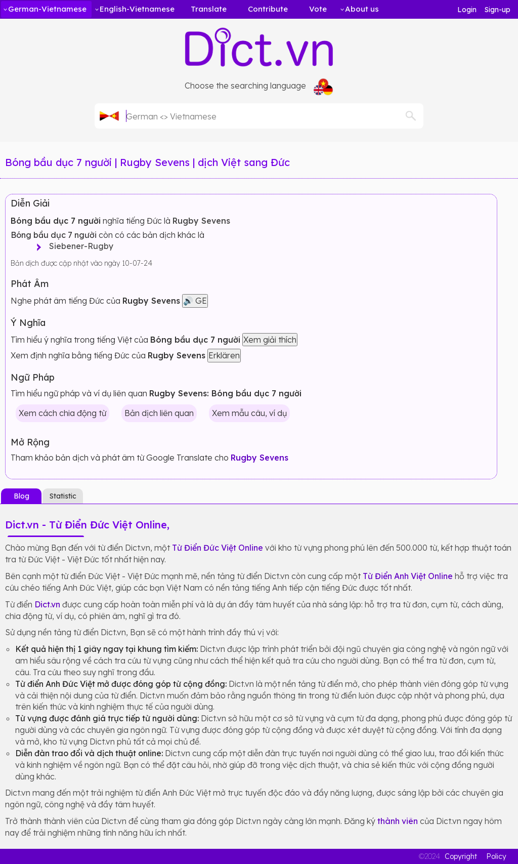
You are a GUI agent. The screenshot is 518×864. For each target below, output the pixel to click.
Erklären (224, 355)
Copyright (461, 856)
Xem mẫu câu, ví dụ (249, 413)
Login (467, 9)
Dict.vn (47, 604)
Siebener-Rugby (78, 246)
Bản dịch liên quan (159, 413)
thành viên (397, 821)
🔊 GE (195, 301)
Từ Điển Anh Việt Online (408, 576)
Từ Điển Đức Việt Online (217, 548)
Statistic (63, 496)
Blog (21, 496)
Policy (496, 856)
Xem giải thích (269, 340)
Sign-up (497, 9)
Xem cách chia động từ (62, 413)
